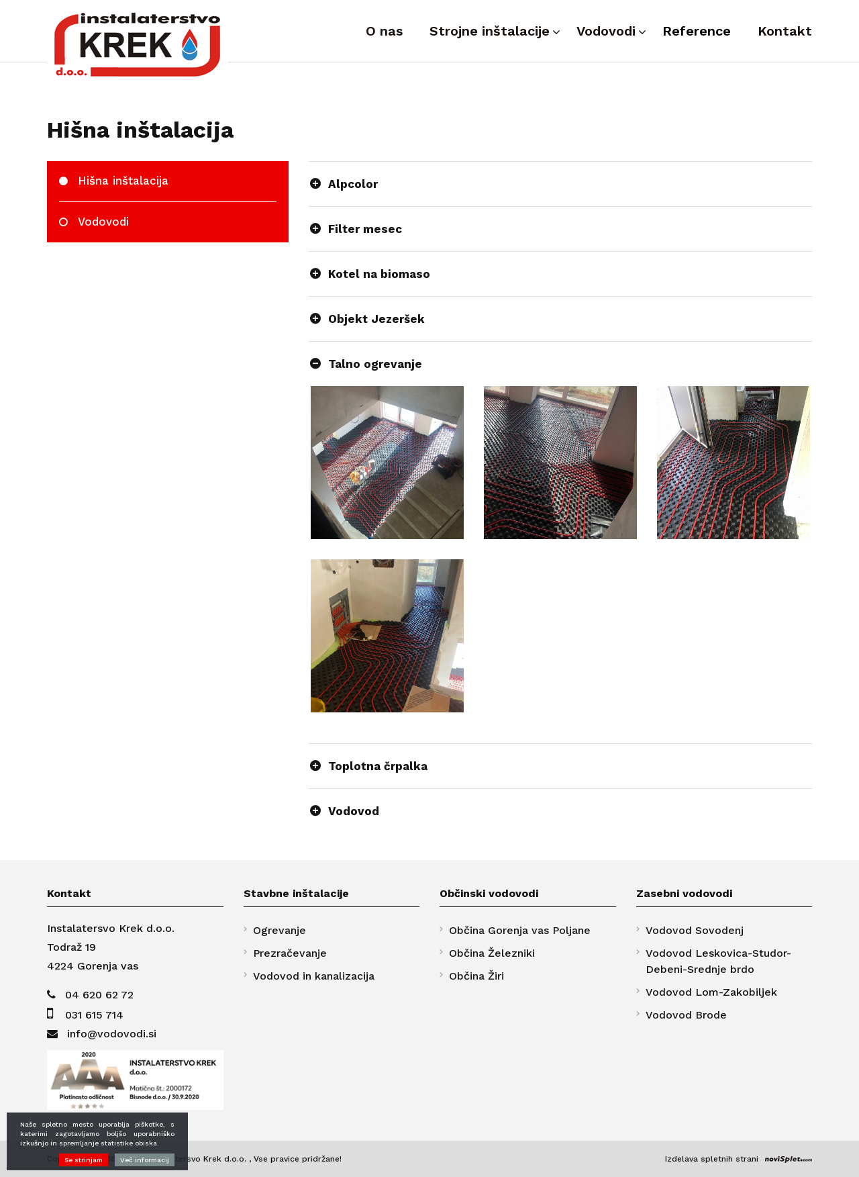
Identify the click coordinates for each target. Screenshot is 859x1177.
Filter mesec (365, 229)
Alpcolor (353, 184)
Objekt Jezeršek (376, 319)
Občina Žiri (476, 976)
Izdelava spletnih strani (711, 1159)
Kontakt (785, 31)
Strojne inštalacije (490, 31)
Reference (696, 31)
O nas (384, 31)
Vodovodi (606, 31)
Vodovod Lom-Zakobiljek (711, 992)
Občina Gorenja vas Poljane (520, 930)
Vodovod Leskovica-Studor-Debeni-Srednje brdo (718, 961)
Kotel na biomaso (379, 274)
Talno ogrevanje (375, 364)
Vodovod (353, 811)
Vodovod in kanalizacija (313, 976)
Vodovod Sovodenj (695, 930)
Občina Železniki (492, 953)
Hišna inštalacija (123, 180)
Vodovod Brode (686, 1014)
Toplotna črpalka (377, 766)
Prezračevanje (290, 953)
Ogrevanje (279, 930)
